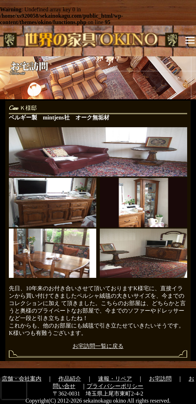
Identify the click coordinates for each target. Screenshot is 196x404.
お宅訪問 (160, 379)
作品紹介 (69, 379)
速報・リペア (115, 379)
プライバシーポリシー (115, 386)
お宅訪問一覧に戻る (98, 346)
